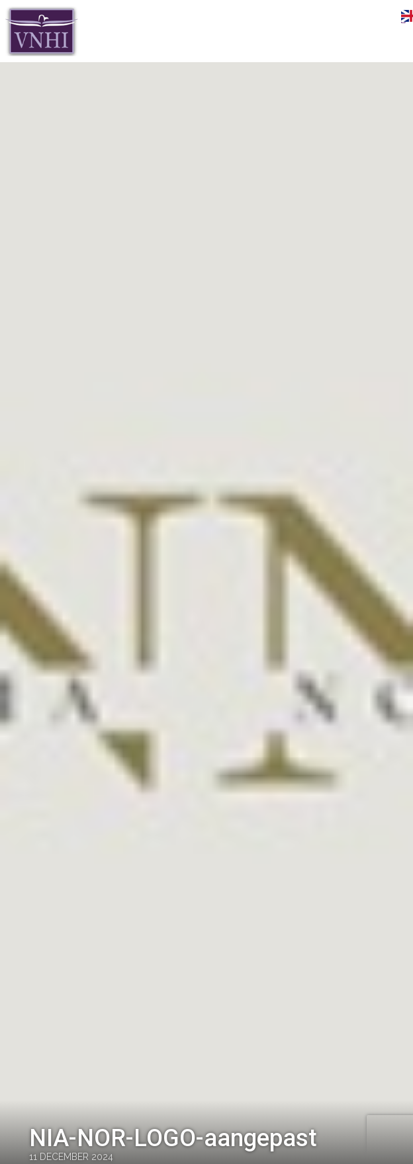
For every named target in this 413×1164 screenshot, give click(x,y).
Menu (383, 17)
